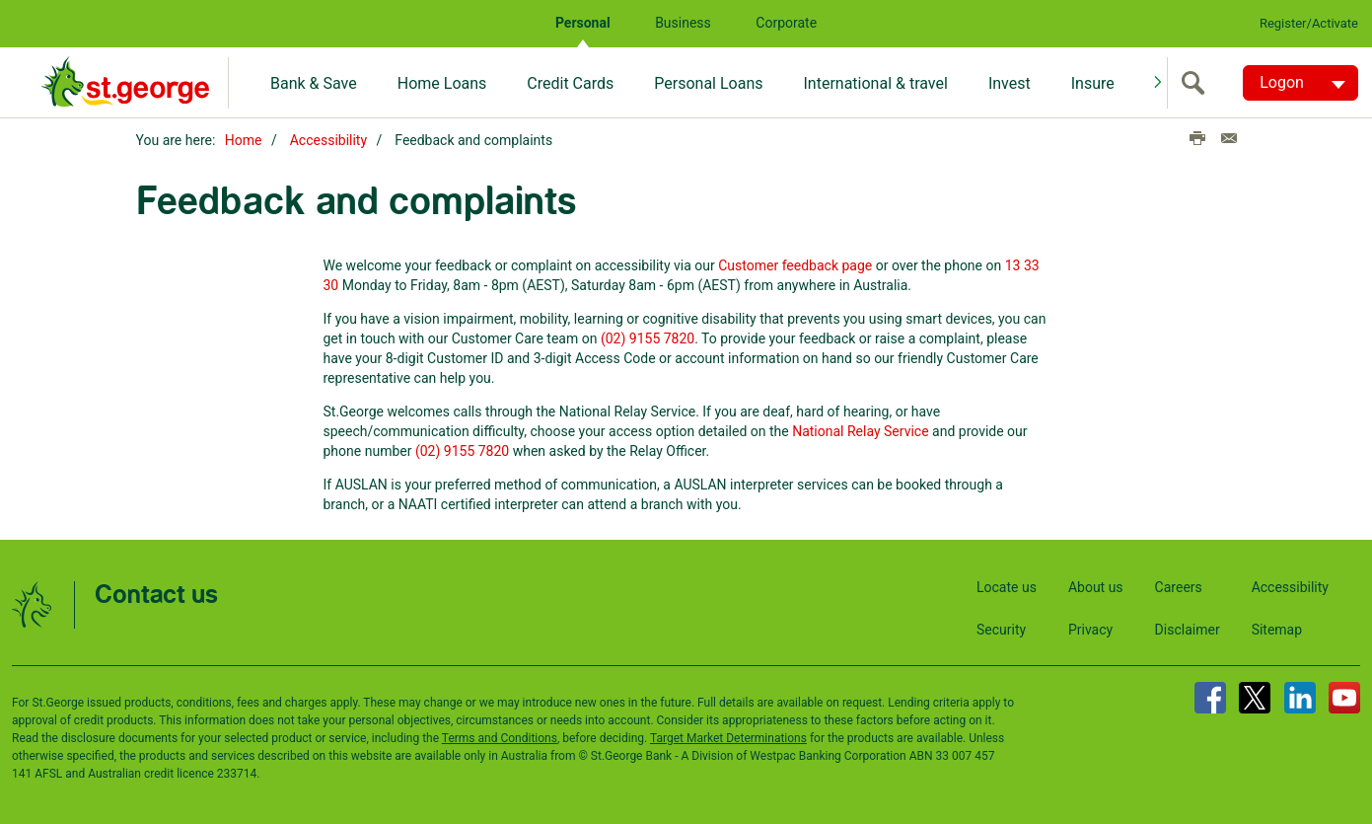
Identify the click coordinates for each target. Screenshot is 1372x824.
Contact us (156, 595)
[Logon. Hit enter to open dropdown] (1300, 83)
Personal (583, 23)
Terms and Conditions (499, 738)
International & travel (875, 83)
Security (1001, 629)
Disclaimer (1187, 629)
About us (1095, 587)
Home (243, 140)
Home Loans (442, 83)
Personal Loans (708, 83)
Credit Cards (570, 83)
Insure (1093, 83)
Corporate (786, 23)
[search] (1197, 83)
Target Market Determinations (728, 738)
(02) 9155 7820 (647, 338)
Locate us (1006, 587)
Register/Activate (1309, 23)
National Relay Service (860, 431)
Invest (1009, 83)
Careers (1178, 587)
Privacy (1090, 629)
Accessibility (328, 140)
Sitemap (1277, 629)
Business (683, 23)
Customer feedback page (795, 265)
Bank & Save (313, 83)
